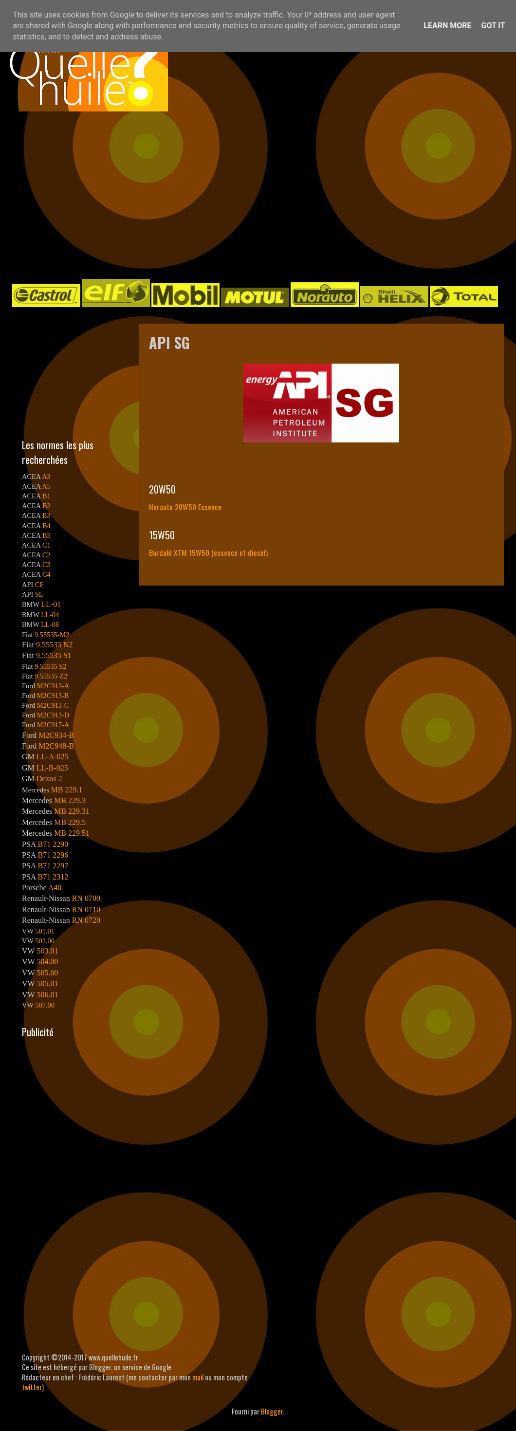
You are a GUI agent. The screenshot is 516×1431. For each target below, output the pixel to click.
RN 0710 (86, 909)
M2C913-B (53, 695)
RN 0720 (86, 920)
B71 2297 (52, 866)
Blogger (272, 1411)
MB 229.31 (72, 811)
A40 (55, 887)
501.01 (45, 931)
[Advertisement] (226, 194)
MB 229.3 (70, 800)
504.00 (47, 961)
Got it (493, 25)
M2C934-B (56, 735)
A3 (46, 476)
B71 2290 (52, 844)
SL (39, 594)
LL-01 (51, 604)
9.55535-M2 (52, 635)
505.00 (47, 973)
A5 (46, 486)
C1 (46, 545)
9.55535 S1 (54, 655)
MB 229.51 (72, 833)
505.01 (47, 983)
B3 (46, 515)
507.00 (45, 1005)
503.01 (47, 951)
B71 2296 (52, 855)
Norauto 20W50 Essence (185, 507)
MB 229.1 (67, 790)
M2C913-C (53, 705)
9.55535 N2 (54, 645)
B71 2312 (52, 877)
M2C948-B (56, 746)
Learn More (447, 25)
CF (39, 584)
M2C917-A (53, 725)
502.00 (45, 941)
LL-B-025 (52, 768)
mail (197, 1377)
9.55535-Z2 (51, 676)
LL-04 (50, 615)
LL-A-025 (53, 756)
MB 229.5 (70, 822)
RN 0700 (86, 898)
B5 (46, 535)
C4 (46, 574)
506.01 (47, 995)
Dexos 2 (49, 778)
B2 (46, 506)
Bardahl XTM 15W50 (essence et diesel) (208, 552)
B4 (46, 526)
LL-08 (50, 624)
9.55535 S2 (51, 666)
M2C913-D (53, 715)
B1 (46, 496)
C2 (46, 555)
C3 (46, 565)
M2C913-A (53, 686)
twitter (32, 1387)
